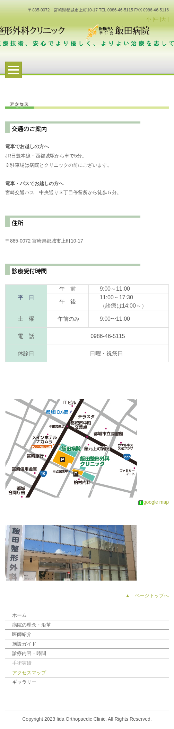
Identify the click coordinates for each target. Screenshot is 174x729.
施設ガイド (24, 644)
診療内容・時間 (29, 653)
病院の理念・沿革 (31, 625)
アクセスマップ (29, 672)
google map (153, 502)
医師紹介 (22, 634)
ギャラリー (24, 682)
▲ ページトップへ (147, 595)
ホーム (19, 615)
